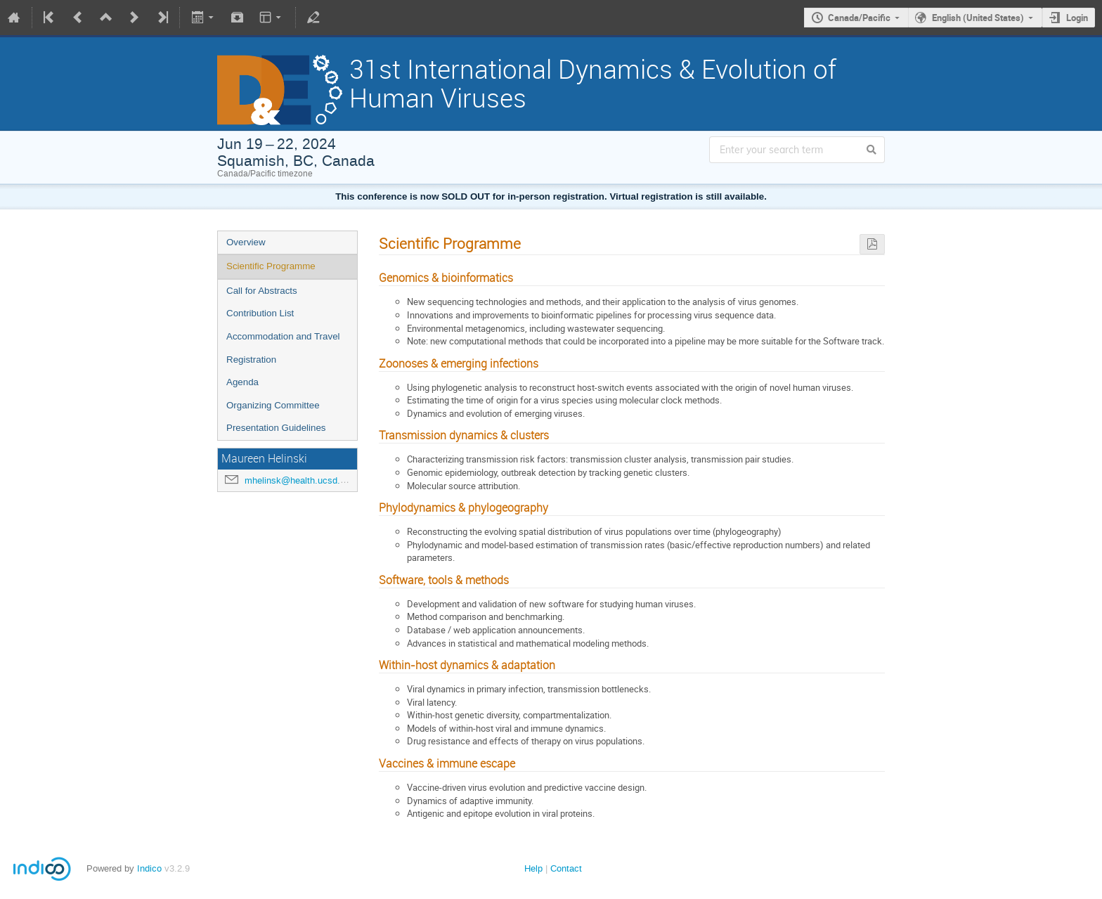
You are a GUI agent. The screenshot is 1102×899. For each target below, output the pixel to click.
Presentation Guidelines (276, 427)
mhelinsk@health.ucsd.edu (300, 480)
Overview (246, 242)
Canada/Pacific (859, 17)
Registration (251, 359)
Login (1077, 17)
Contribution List (260, 313)
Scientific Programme (271, 266)
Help (533, 868)
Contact (566, 868)
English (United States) (978, 17)
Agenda (242, 382)
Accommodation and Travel (283, 336)
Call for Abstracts (261, 290)
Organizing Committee (273, 405)
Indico (149, 868)
